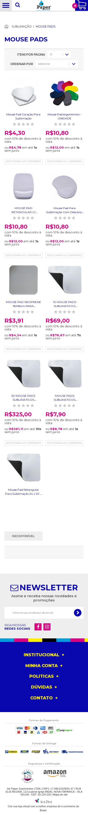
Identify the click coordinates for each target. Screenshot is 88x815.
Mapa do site (60, 794)
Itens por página (31, 54)
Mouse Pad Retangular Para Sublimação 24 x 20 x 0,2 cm (23, 493)
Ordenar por (21, 64)
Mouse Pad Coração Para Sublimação (23, 116)
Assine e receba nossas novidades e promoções (44, 598)
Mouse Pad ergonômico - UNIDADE (64, 116)
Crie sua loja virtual (19, 806)
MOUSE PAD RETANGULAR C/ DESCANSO (23, 212)
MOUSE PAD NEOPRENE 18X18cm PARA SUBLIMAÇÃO (23, 306)
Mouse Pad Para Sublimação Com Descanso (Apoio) (64, 212)
